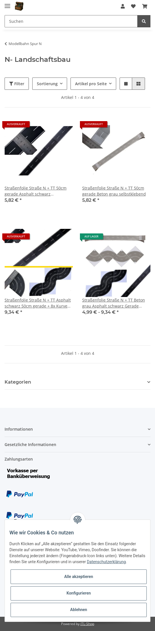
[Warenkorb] (144, 6)
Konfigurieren (79, 593)
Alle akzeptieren (78, 576)
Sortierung (47, 83)
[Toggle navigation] (7, 3)
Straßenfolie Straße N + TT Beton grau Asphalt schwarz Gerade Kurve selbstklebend (113, 303)
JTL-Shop (87, 623)
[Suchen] (71, 21)
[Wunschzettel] (133, 6)
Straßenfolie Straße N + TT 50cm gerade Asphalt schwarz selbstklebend (36, 191)
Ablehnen (78, 609)
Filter (16, 83)
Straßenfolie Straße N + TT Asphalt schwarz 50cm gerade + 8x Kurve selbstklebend (38, 303)
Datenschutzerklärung (106, 561)
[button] (123, 6)
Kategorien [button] (18, 382)
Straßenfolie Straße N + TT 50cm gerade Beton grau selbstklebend (114, 191)
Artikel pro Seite (91, 83)
